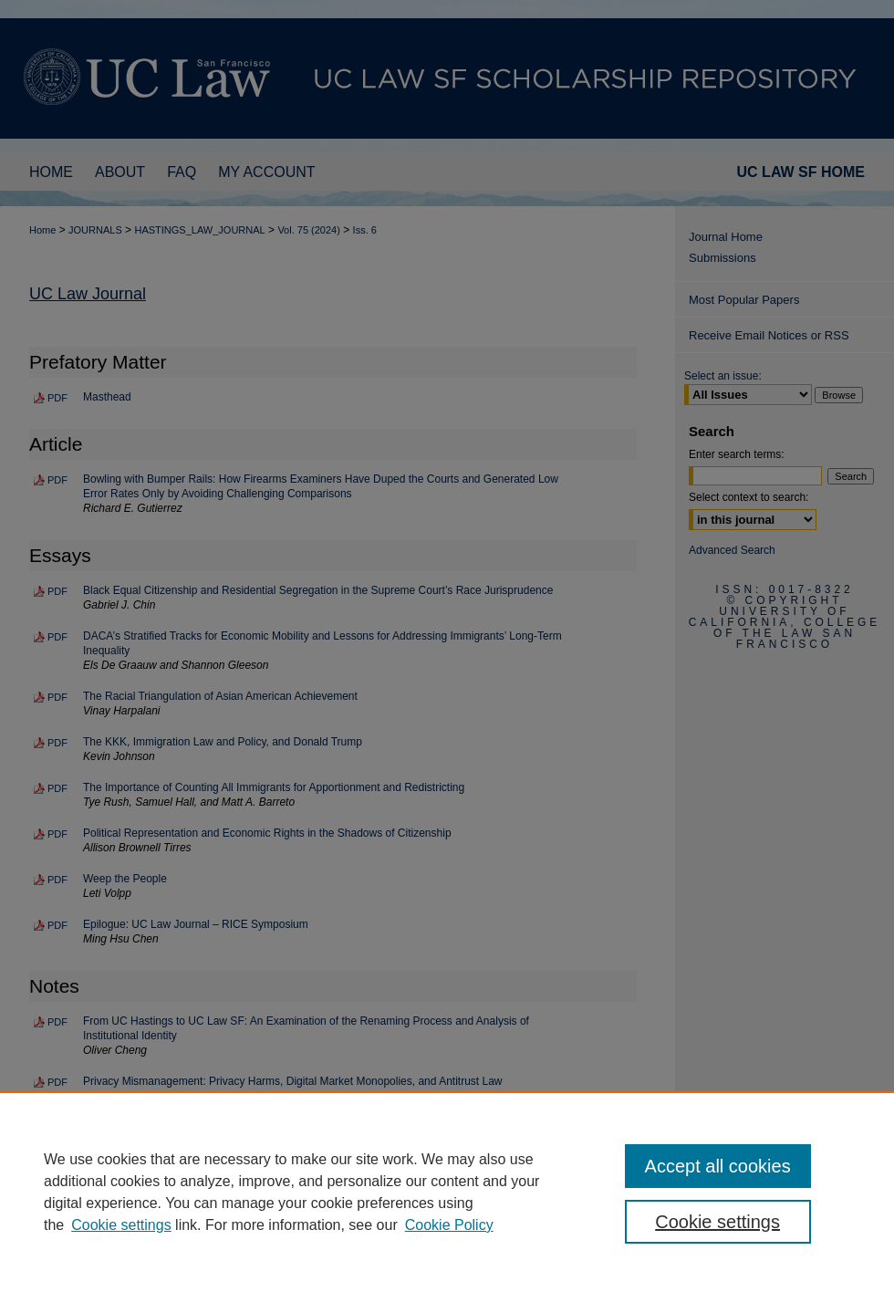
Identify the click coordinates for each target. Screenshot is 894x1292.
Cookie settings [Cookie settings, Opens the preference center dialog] (717, 1222)
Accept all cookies (718, 1166)
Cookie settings (121, 1225)
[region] (447, 1191)
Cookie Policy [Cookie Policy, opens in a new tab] (449, 1225)
